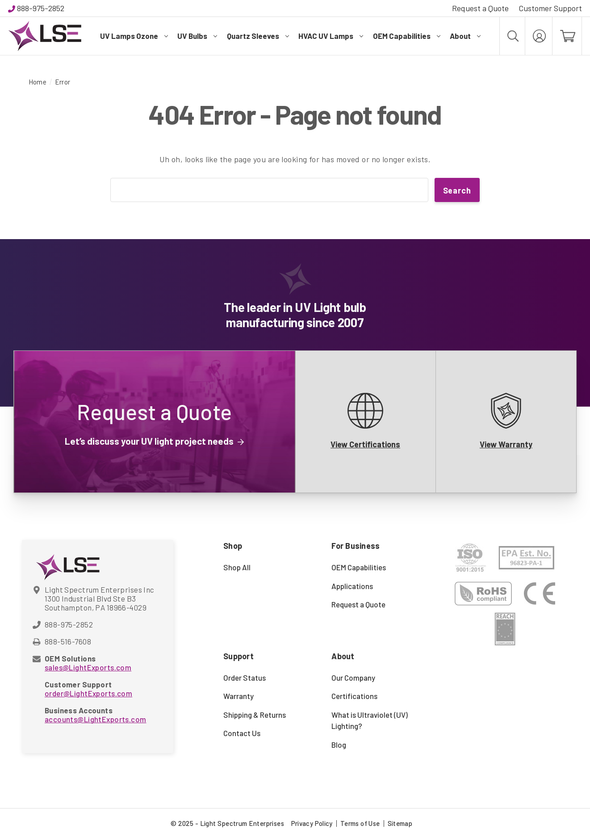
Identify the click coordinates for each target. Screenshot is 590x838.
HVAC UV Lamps (330, 35)
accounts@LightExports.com (95, 719)
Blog (338, 744)
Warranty (238, 695)
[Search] (512, 36)
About (465, 35)
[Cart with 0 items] (567, 36)
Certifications (354, 695)
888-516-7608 (68, 641)
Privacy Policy (312, 823)
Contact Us (241, 733)
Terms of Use (360, 823)
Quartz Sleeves (258, 35)
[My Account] (538, 36)
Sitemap (400, 823)
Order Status (244, 677)
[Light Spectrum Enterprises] (44, 36)
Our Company (353, 677)
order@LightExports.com (88, 693)
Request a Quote (480, 8)
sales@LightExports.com (88, 667)
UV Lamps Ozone (134, 35)
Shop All (237, 567)
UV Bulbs (197, 35)
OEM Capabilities (406, 35)
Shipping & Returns (254, 714)
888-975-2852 (40, 8)
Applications (352, 585)
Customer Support (550, 8)
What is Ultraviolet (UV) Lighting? (369, 720)
